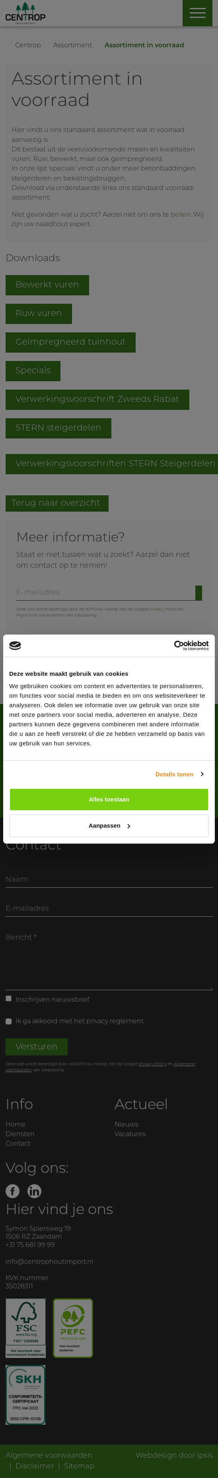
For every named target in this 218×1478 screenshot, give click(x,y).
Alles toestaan (109, 799)
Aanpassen (109, 825)
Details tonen (174, 774)
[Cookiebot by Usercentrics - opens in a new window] (174, 645)
